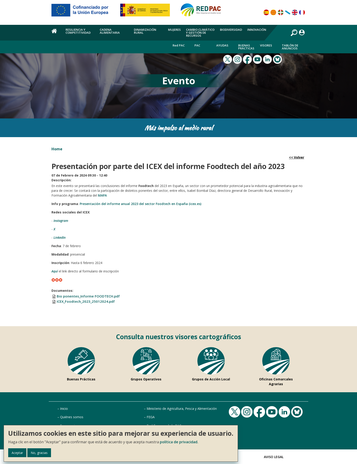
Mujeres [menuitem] (174, 30)
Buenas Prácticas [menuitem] (246, 46)
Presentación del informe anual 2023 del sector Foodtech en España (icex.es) (140, 204)
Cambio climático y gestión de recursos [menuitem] (200, 33)
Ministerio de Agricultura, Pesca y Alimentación (182, 408)
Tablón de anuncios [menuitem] (290, 46)
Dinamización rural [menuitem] (145, 31)
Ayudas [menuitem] (222, 45)
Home (56, 148)
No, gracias (39, 453)
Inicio (64, 408)
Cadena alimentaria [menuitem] (110, 31)
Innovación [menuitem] (256, 30)
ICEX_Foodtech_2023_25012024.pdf (86, 301)
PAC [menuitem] (197, 45)
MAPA (102, 195)
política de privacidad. (179, 441)
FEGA (151, 417)
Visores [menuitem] (266, 45)
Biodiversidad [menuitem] (231, 30)
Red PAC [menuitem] (179, 45)
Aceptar (17, 453)
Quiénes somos (71, 417)
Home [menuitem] (55, 33)
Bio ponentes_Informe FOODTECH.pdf (88, 296)
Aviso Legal (273, 457)
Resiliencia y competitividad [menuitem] (78, 31)
